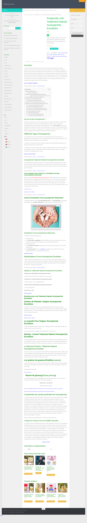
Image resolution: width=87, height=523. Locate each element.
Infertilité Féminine (8, 87)
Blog (5, 120)
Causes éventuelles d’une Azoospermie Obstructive (36, 98)
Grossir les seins (8, 79)
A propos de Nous (8, 125)
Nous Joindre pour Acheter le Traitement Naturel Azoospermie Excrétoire (43, 96)
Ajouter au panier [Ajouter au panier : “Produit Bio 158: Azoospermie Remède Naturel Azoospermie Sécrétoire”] (49, 479)
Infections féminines (8, 82)
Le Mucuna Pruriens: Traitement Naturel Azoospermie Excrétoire (40, 110)
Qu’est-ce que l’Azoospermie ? (32, 92)
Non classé (7, 101)
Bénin (54, 178)
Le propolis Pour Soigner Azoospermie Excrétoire (37, 107)
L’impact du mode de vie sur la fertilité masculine (38, 116)
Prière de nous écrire (27, 190)
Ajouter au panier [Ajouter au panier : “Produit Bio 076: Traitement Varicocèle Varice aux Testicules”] (61, 507)
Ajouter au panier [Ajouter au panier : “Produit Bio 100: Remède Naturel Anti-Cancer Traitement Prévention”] (27, 507)
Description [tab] (27, 62)
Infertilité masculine (8, 90)
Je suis (72, 27)
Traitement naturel (52, 10)
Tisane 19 (43, 86)
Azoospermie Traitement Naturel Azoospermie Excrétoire (37, 95)
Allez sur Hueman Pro (20, 519)
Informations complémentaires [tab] (37, 62)
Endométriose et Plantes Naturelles (11, 35)
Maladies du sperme (8, 98)
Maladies (6, 96)
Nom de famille (74, 19)
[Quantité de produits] (48, 49)
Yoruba (8, 147)
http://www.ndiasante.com (39, 391)
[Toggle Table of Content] (52, 90)
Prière (43, 388)
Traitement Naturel (8, 109)
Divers (6, 62)
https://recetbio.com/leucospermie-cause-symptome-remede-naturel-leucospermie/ (39, 394)
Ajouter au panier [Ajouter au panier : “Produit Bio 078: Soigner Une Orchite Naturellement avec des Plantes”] (38, 507)
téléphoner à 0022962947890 (29, 154)
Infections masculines (8, 85)
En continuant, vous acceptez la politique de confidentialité (77, 33)
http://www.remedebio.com (29, 391)
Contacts (6, 122)
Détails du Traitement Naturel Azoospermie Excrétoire (37, 102)
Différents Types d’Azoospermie (34, 93)
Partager (50, 58)
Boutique (6, 128)
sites (51, 388)
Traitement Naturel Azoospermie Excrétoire (59, 56)
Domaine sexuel (7, 65)
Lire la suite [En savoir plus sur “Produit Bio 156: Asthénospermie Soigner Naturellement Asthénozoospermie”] (39, 476)
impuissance (42, 250)
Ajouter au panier (55, 48)
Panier (6, 131)
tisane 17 (34, 86)
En (7, 139)
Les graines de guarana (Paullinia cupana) (36, 112)
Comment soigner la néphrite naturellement (12, 45)
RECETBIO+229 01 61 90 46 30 (9, 4)
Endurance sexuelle (8, 68)
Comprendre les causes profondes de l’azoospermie (38, 115)
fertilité (6, 71)
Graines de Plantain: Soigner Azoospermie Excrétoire (38, 106)
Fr (6, 136)
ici (27, 372)
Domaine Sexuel (27, 10)
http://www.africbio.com (49, 391)
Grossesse (7, 76)
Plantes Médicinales (43, 10)
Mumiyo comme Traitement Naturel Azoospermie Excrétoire (39, 109)
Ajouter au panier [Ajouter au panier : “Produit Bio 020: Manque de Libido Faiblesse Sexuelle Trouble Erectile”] (49, 507)
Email (72, 23)
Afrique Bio (7, 133)
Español (8, 141)
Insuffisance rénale (8, 93)
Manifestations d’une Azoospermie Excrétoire (36, 101)
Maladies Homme (34, 10)
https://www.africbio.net (58, 391)
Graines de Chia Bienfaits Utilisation (11, 38)
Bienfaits (6, 57)
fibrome (6, 73)
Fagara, (37, 333)
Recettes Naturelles (8, 107)
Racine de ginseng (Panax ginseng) (35, 113)
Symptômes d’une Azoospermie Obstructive (35, 99)
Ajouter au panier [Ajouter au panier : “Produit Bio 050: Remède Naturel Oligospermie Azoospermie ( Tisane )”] (27, 478)
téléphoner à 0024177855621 (29, 193)
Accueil (25, 14)
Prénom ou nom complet (75, 15)
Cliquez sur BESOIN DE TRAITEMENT (30, 83)
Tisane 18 (39, 86)
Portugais (8, 144)
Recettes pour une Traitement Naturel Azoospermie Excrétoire (38, 104)
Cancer (6, 60)
